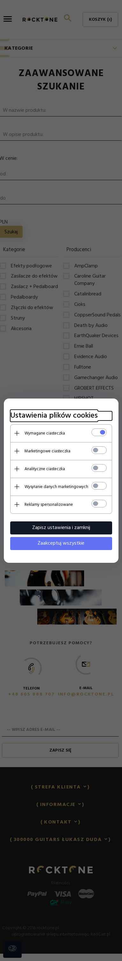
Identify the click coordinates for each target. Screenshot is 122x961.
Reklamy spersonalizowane (49, 504)
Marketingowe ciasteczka (47, 451)
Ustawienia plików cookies (54, 415)
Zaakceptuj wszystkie (61, 543)
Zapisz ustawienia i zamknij (61, 528)
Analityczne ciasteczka (45, 469)
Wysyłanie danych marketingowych (56, 487)
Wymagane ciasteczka (45, 433)
